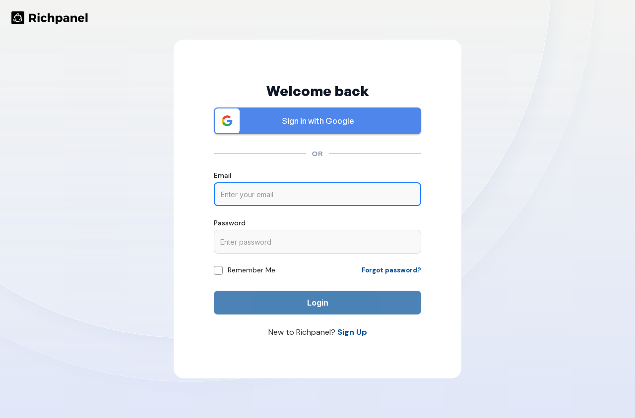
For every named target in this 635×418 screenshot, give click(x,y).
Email (222, 175)
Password (230, 222)
